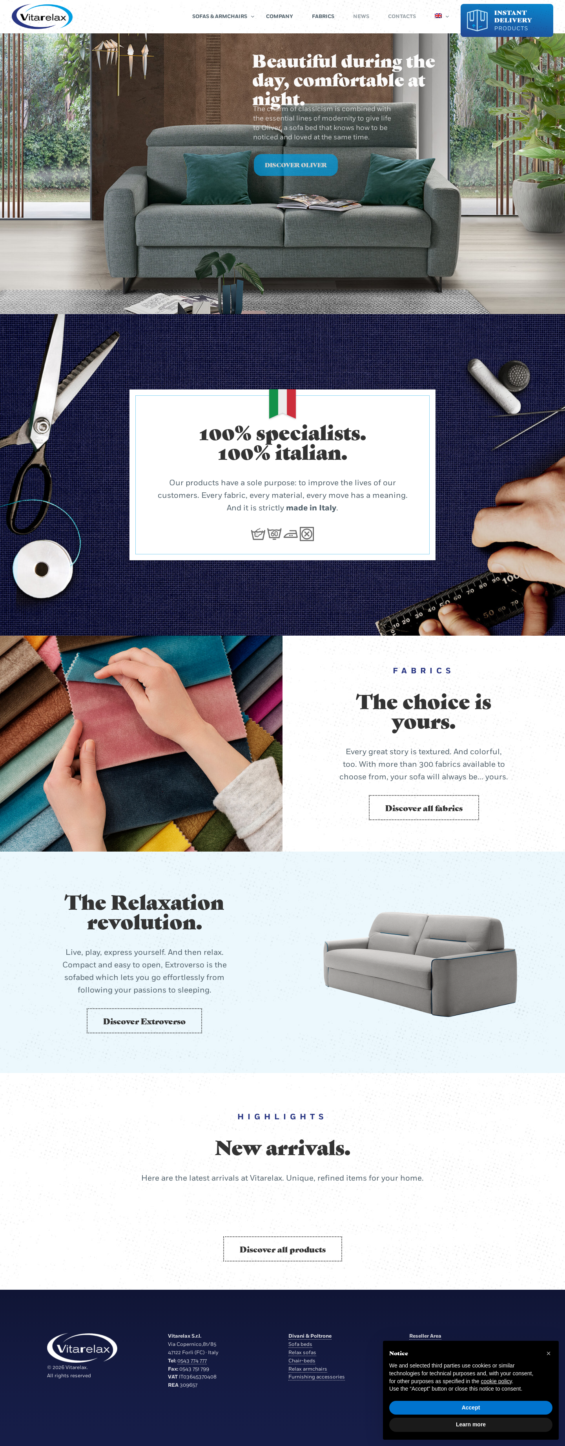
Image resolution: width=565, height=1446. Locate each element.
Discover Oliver (296, 178)
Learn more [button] (471, 1424)
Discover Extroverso (144, 1020)
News (361, 16)
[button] (548, 1353)
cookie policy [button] (496, 1381)
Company (279, 16)
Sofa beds (300, 1344)
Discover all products (283, 1248)
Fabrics (323, 16)
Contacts (402, 16)
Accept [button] (471, 1407)
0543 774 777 (192, 1361)
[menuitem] (438, 16)
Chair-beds (301, 1361)
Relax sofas (302, 1352)
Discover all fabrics (424, 807)
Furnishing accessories (316, 1377)
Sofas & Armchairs (219, 16)
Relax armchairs (307, 1369)
